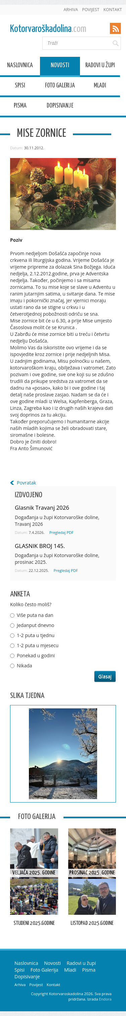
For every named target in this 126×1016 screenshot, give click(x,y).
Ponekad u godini (36, 655)
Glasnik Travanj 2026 (42, 507)
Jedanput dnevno (35, 625)
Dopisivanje (60, 107)
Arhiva (71, 9)
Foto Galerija (60, 86)
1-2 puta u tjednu (35, 635)
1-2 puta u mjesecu (37, 645)
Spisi (20, 86)
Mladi (100, 86)
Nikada (24, 665)
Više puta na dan (35, 615)
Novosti (60, 66)
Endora (105, 999)
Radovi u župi (100, 66)
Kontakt (112, 9)
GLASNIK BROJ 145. (40, 546)
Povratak (26, 482)
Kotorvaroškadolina (48, 29)
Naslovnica (20, 66)
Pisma (20, 107)
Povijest (90, 9)
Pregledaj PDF (61, 532)
